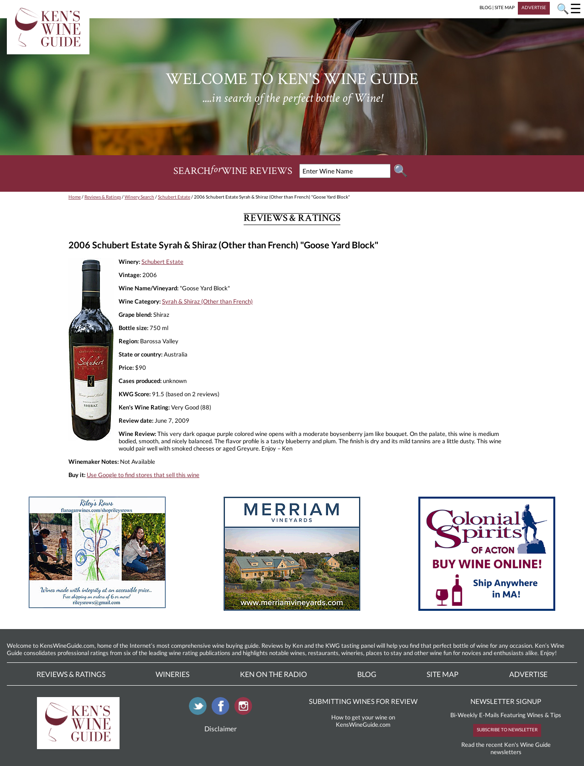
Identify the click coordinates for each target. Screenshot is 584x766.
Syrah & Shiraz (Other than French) (207, 301)
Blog (366, 674)
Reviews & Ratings (102, 196)
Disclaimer (220, 728)
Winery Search (139, 196)
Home (74, 196)
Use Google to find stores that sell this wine (143, 474)
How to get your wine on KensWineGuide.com (363, 721)
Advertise (528, 674)
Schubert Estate (174, 196)
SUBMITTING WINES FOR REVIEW (363, 701)
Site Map (443, 674)
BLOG (485, 7)
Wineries (172, 674)
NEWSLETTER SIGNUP (505, 701)
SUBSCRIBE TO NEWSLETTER (507, 729)
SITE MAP (505, 7)
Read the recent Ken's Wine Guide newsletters (506, 748)
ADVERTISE (533, 7)
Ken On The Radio (273, 674)
